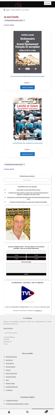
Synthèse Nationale (12, 387)
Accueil (7, 10)
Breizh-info (9, 360)
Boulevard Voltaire (11, 357)
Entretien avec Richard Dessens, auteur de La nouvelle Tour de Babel (28, 202)
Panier (42, 410)
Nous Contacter (8, 328)
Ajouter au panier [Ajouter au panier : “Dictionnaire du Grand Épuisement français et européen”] (27, 87)
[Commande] (14, 20)
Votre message (26, 262)
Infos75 (8, 370)
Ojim (7, 380)
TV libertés (9, 390)
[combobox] (27, 179)
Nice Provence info (11, 373)
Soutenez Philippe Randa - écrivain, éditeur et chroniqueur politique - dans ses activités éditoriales (26, 247)
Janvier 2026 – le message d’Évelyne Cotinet (28, 190)
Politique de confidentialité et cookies (17, 404)
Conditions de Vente (12, 400)
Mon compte (9, 412)
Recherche (27, 412)
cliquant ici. (38, 310)
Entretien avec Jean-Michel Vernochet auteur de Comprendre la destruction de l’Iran (28, 198)
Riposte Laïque (10, 383)
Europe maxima (10, 367)
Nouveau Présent (11, 377)
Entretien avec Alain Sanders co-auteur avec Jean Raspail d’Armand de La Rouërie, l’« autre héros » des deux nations (28, 193)
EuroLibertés (10, 363)
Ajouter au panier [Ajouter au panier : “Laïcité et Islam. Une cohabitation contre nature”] (27, 154)
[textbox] (27, 180)
